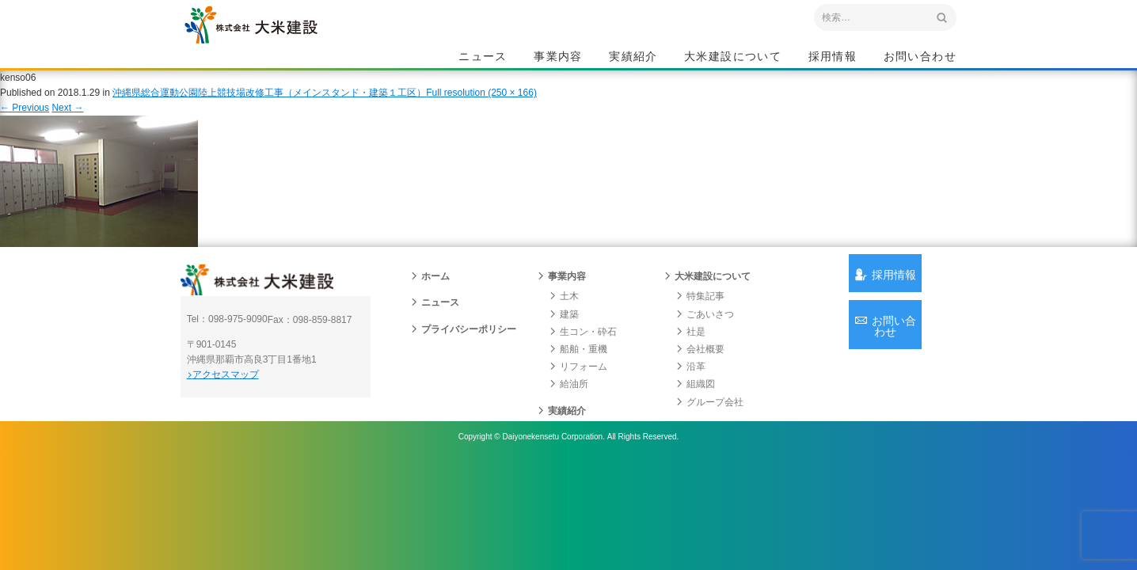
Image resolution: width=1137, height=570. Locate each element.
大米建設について (732, 60)
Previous (24, 125)
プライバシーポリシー (463, 364)
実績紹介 (633, 60)
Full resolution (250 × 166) (481, 110)
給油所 (568, 419)
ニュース (483, 60)
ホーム (430, 311)
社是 (690, 366)
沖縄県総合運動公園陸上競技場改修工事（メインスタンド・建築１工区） (269, 110)
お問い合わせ (920, 60)
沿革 (690, 402)
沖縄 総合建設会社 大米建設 (291, 52)
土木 (564, 331)
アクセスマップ (248, 419)
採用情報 (833, 60)
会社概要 (699, 384)
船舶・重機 (578, 384)
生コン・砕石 (583, 366)
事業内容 (558, 60)
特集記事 (699, 331)
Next (67, 125)
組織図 (695, 419)
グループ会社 (709, 437)
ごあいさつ (704, 349)
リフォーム (578, 402)
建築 (564, 349)
